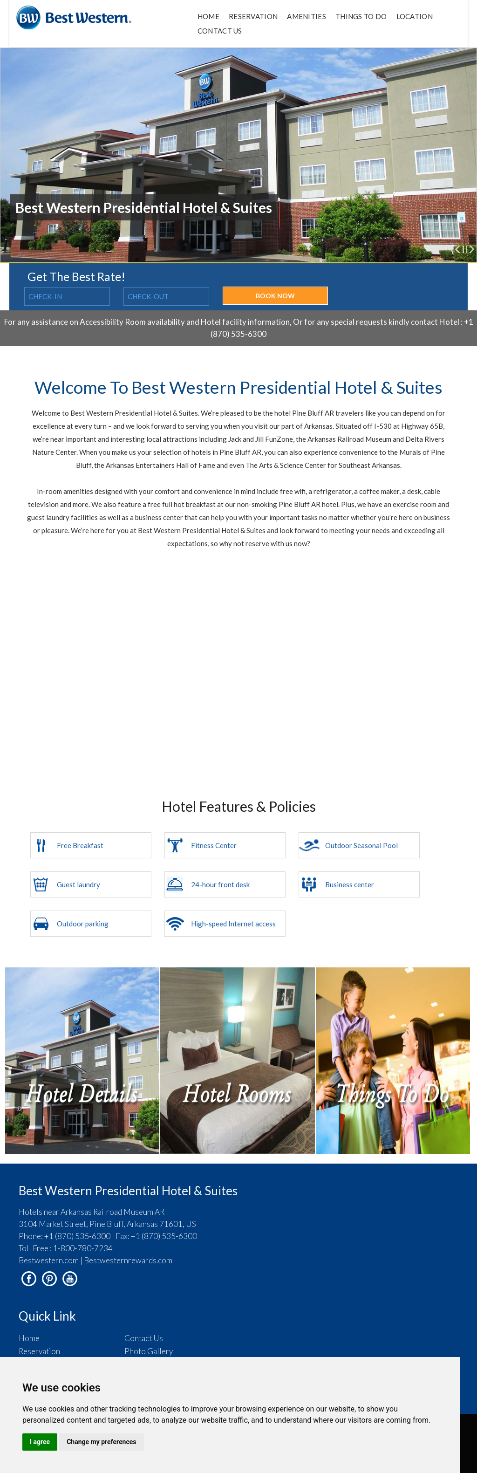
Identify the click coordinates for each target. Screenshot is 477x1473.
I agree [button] (40, 1442)
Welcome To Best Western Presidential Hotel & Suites (238, 387)
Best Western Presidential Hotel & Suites (128, 1190)
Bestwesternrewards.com (128, 1260)
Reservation (253, 16)
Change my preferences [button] (101, 1442)
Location (414, 16)
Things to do (361, 16)
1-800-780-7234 (83, 1248)
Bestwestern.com (49, 1260)
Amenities (306, 16)
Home (208, 16)
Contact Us (220, 31)
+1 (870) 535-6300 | (79, 1236)
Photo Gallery (148, 1351)
